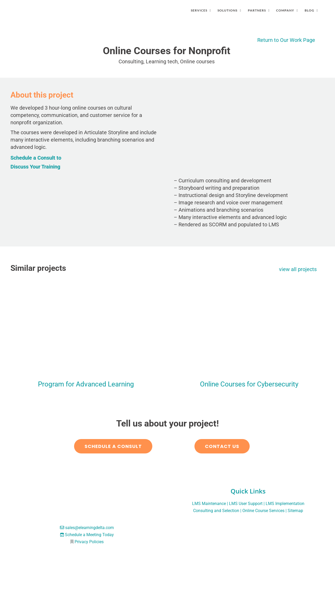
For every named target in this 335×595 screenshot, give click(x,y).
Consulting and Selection (216, 510)
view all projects (298, 269)
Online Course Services (263, 510)
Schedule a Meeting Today (89, 534)
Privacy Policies (89, 541)
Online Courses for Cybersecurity (249, 384)
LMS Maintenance (209, 503)
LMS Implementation (285, 503)
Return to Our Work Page (286, 40)
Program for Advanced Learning (86, 384)
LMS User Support (246, 503)
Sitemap (295, 510)
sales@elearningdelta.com (89, 527)
